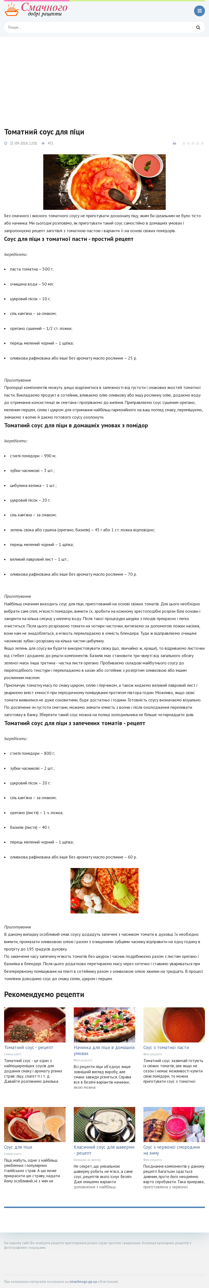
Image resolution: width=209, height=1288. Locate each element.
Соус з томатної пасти (166, 1047)
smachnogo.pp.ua (83, 1281)
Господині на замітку (87, 1160)
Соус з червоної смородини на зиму (171, 1150)
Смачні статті (12, 1054)
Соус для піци (18, 1147)
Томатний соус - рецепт (28, 1047)
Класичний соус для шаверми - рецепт (104, 1150)
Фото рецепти (83, 1060)
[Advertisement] (104, 77)
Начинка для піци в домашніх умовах (104, 1050)
